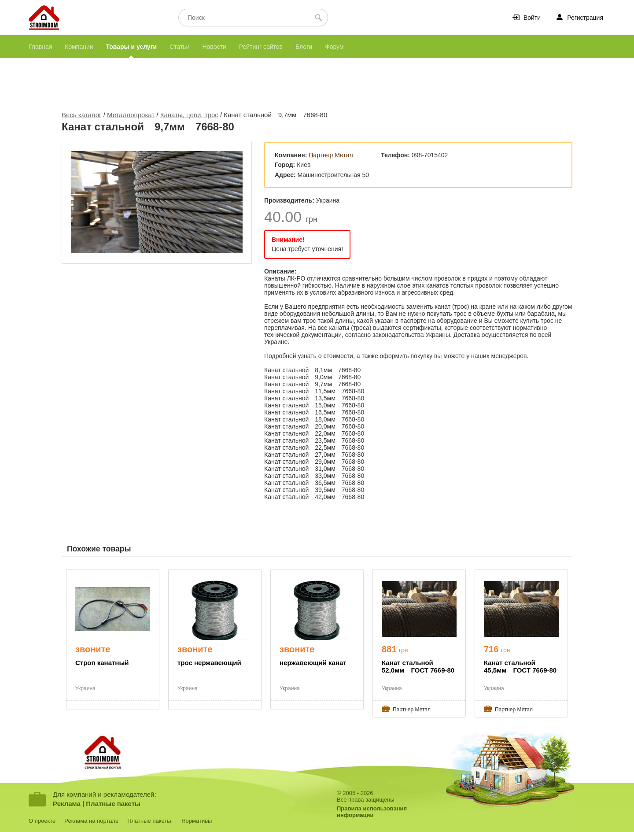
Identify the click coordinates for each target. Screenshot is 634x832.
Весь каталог (82, 114)
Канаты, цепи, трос (189, 114)
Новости (214, 46)
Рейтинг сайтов (261, 46)
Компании (79, 46)
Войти (532, 17)
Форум (334, 46)
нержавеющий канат (313, 662)
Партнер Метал (331, 155)
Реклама (67, 803)
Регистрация (585, 17)
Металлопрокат (131, 114)
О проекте (42, 820)
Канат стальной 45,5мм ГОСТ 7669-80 (520, 666)
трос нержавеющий (209, 662)
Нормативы (196, 820)
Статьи (179, 46)
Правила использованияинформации (372, 811)
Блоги (303, 46)
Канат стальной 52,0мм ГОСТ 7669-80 (418, 666)
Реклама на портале (91, 820)
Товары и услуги (131, 46)
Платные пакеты (113, 803)
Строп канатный (102, 662)
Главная (40, 46)
